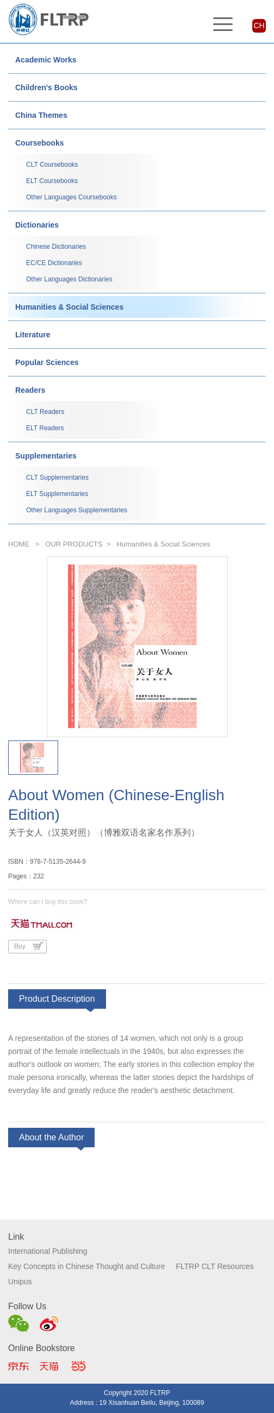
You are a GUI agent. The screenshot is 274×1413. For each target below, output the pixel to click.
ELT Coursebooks (52, 181)
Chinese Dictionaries (56, 246)
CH (258, 25)
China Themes (41, 115)
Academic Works (46, 59)
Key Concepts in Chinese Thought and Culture (86, 1266)
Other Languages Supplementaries (76, 510)
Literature (33, 334)
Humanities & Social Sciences (69, 307)
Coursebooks (39, 143)
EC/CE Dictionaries (54, 263)
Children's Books (46, 87)
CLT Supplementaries (57, 477)
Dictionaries (37, 225)
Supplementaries (46, 455)
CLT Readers (45, 412)
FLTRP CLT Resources (214, 1266)
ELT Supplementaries (57, 494)
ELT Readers (45, 428)
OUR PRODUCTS (73, 544)
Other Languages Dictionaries (69, 279)
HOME (18, 544)
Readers (30, 390)
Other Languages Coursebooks (71, 197)
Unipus (20, 1281)
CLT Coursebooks (52, 164)
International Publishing (48, 1251)
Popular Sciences (47, 362)
